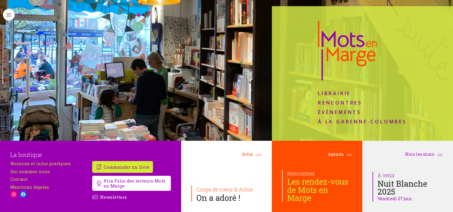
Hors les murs (424, 154)
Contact (19, 179)
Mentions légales (29, 187)
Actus (252, 154)
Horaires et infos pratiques (40, 163)
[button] (9, 15)
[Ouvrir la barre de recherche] (20, 15)
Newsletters (113, 197)
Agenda (340, 154)
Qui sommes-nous (30, 171)
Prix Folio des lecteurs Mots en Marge (135, 183)
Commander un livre (126, 167)
